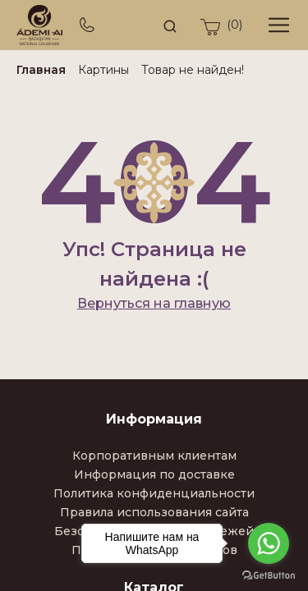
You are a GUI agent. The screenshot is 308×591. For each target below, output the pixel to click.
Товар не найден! (192, 69)
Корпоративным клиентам (154, 455)
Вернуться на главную (154, 303)
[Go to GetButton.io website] (268, 575)
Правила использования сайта (154, 512)
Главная (41, 69)
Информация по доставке (154, 474)
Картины (103, 69)
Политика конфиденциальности (154, 493)
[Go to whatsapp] (268, 543)
